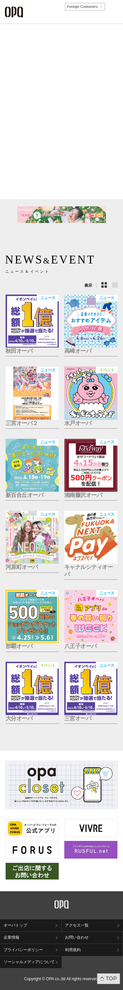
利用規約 (73, 949)
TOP (111, 978)
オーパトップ (15, 925)
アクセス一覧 (77, 925)
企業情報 (11, 937)
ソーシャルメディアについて (29, 962)
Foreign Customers (82, 7)
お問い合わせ (77, 937)
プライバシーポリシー (23, 949)
